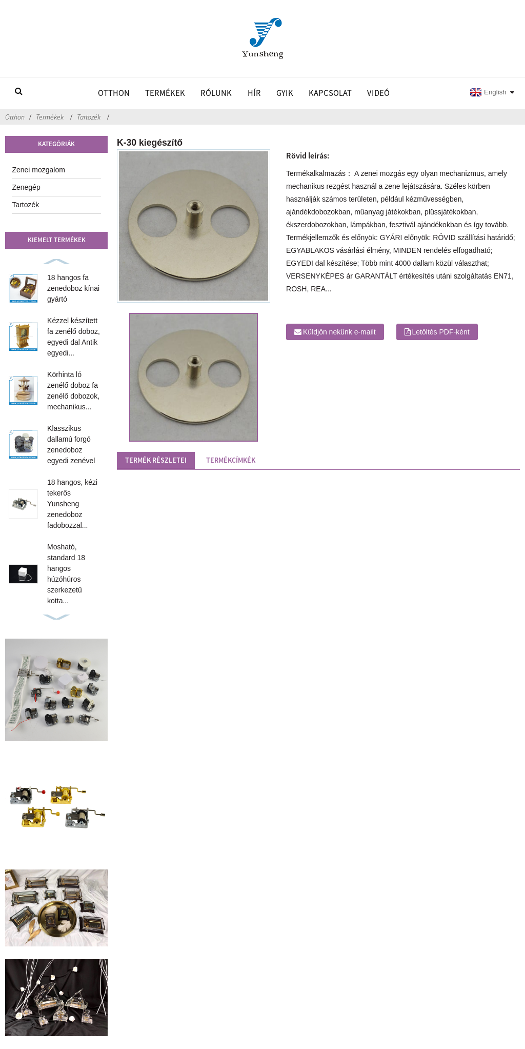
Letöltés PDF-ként (441, 332)
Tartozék (88, 117)
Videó (378, 93)
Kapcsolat (330, 93)
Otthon (114, 93)
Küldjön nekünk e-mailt (339, 332)
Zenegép (26, 187)
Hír (254, 93)
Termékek (165, 93)
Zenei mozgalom (38, 170)
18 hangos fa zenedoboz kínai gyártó (73, 288)
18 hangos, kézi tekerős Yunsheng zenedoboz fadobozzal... (72, 503)
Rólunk (216, 93)
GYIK (284, 93)
